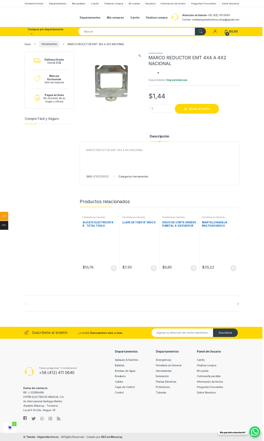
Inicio (28, 44)
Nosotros (151, 3)
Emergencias (163, 359)
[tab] (159, 138)
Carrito (95, 3)
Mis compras (115, 17)
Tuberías (161, 392)
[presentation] (238, 304)
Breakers (120, 376)
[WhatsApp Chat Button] (254, 431)
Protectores (163, 387)
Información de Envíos (173, 3)
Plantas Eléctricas (166, 381)
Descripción (159, 136)
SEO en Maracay (111, 436)
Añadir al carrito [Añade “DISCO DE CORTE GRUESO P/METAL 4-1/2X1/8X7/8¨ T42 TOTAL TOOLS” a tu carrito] (193, 268)
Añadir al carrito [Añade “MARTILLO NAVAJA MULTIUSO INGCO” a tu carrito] (233, 268)
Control (119, 392)
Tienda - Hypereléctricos (42, 436)
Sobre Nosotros (230, 3)
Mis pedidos (78, 3)
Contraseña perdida (209, 376)
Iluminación (162, 376)
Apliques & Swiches (126, 359)
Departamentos (57, 3)
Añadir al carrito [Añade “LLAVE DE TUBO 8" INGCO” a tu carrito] (154, 268)
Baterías (119, 365)
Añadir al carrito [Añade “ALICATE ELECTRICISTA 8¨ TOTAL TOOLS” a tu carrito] (114, 268)
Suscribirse (225, 332)
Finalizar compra (113, 3)
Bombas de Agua (125, 370)
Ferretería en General (93, 217)
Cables (119, 381)
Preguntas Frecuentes (203, 3)
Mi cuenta (134, 3)
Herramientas (49, 44)
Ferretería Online (34, 3)
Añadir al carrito (199, 108)
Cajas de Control (125, 387)
